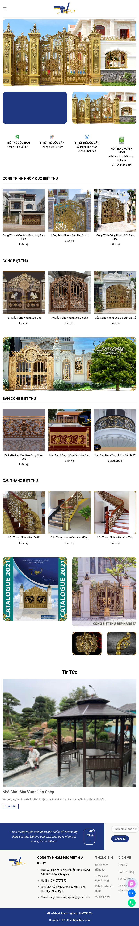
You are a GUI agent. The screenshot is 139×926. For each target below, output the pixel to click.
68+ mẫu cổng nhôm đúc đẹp (23, 317)
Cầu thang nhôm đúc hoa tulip (115, 537)
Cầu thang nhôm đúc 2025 (23, 537)
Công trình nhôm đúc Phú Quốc (69, 235)
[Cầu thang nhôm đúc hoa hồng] (69, 512)
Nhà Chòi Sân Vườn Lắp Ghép (28, 791)
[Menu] (5, 8)
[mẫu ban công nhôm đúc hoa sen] (69, 430)
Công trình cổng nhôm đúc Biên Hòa (115, 237)
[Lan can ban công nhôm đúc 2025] (115, 430)
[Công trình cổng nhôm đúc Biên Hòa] (115, 210)
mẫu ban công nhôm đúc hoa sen (69, 455)
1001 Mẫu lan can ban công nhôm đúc (23, 457)
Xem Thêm (10, 806)
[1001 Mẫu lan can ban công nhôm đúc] (24, 430)
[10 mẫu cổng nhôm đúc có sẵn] (69, 292)
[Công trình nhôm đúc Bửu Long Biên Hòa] (24, 210)
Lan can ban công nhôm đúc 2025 (115, 455)
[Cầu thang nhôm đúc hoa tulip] (115, 512)
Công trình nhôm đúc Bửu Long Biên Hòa (24, 237)
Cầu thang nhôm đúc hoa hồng (69, 537)
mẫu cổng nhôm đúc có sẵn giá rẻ (115, 317)
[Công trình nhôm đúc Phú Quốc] (69, 210)
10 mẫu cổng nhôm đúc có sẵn (69, 317)
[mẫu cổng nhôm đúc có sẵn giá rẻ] (115, 292)
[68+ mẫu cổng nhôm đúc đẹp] (24, 292)
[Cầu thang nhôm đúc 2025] (24, 512)
